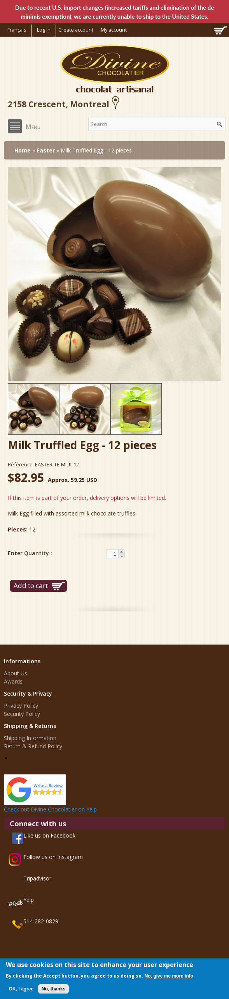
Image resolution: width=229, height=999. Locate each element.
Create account (75, 30)
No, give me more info (169, 976)
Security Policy (22, 713)
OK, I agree (21, 989)
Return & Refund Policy (33, 746)
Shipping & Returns (30, 726)
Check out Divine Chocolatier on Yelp (50, 809)
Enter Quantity (29, 553)
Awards (13, 681)
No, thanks (53, 989)
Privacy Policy (21, 705)
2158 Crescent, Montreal (65, 104)
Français (16, 30)
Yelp (28, 899)
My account (114, 30)
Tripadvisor (37, 878)
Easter (46, 150)
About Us (15, 673)
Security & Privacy (28, 693)
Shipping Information (30, 738)
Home (22, 150)
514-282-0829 (40, 921)
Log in (44, 30)
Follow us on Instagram (53, 857)
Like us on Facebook (49, 835)
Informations (22, 661)
